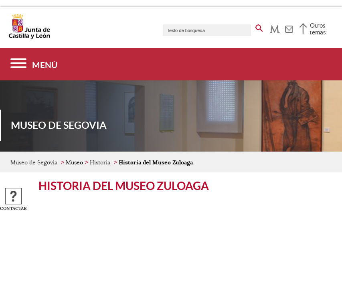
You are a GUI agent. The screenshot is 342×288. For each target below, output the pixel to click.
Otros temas (318, 29)
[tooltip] (275, 28)
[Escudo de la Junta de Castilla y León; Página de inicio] (29, 38)
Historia (100, 162)
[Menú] (34, 64)
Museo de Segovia (33, 162)
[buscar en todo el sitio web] (259, 27)
